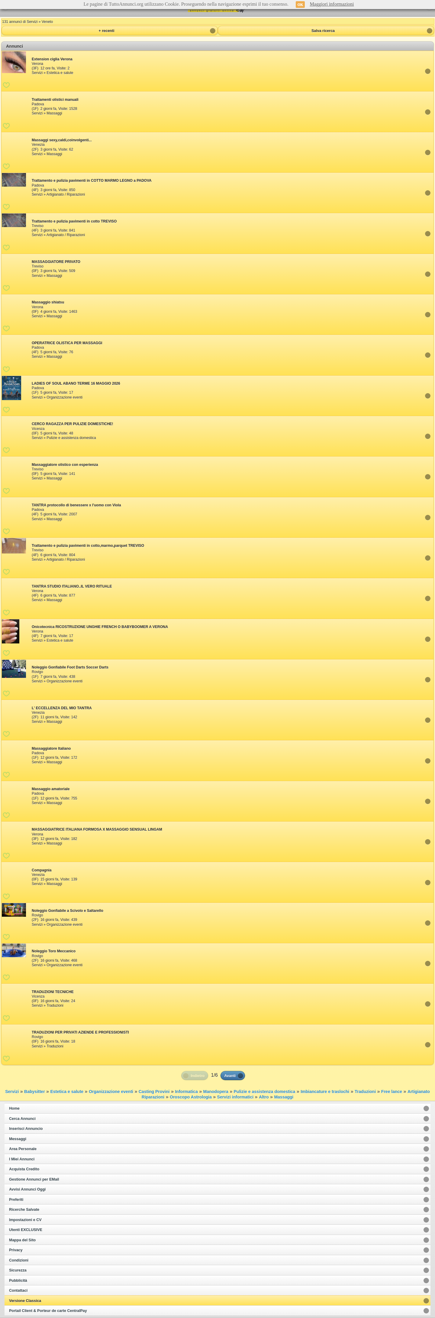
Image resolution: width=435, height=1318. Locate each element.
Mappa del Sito (22, 1240)
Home (14, 1108)
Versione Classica (25, 1301)
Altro (264, 1097)
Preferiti (16, 1200)
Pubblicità (18, 1280)
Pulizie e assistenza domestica (264, 1091)
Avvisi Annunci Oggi (27, 1189)
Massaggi (283, 1097)
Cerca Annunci (22, 1119)
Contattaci (18, 1290)
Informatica (186, 1091)
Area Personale (23, 1149)
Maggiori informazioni (332, 4)
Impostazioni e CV (25, 1220)
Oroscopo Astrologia (191, 1097)
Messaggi (17, 1139)
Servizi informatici (235, 1097)
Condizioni (18, 1260)
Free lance (391, 1091)
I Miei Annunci (21, 1159)
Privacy (15, 1250)
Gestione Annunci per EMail (34, 1179)
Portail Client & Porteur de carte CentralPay (48, 1311)
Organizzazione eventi (111, 1091)
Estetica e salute (66, 1091)
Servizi (12, 1091)
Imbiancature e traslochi (325, 1091)
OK (300, 4)
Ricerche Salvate (24, 1209)
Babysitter (34, 1091)
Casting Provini (154, 1091)
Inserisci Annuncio (26, 1129)
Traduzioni (365, 1091)
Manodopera (215, 1091)
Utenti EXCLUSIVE (25, 1230)
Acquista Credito (24, 1169)
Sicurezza (18, 1270)
